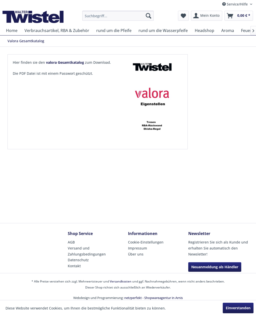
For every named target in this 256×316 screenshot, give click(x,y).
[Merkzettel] (183, 16)
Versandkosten (121, 281)
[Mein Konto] (206, 16)
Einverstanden (238, 308)
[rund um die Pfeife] (114, 30)
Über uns (136, 254)
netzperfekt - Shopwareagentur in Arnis (153, 298)
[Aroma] (228, 30)
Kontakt (74, 266)
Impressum (137, 248)
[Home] (11, 30)
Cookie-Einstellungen (146, 242)
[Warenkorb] (238, 16)
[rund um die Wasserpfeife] (163, 30)
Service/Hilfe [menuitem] (235, 4)
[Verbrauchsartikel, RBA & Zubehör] (57, 30)
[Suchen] (148, 16)
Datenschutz (78, 260)
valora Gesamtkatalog (65, 62)
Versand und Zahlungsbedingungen (87, 251)
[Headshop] (204, 30)
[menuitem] (118, 16)
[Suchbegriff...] (118, 16)
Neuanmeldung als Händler (214, 266)
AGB (71, 242)
